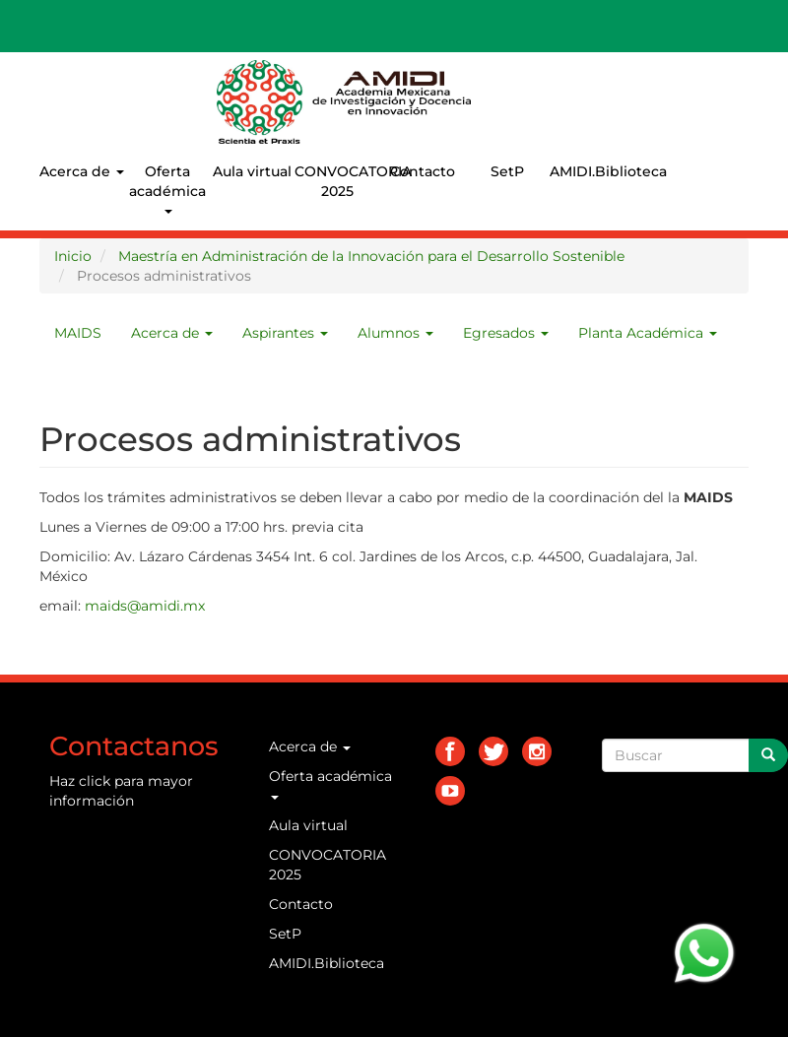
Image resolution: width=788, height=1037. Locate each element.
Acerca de (81, 171)
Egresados (506, 333)
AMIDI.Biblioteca (592, 171)
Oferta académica (167, 188)
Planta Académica (647, 333)
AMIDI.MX (514, 78)
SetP (507, 171)
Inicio (73, 256)
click (94, 781)
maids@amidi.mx (145, 606)
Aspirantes (285, 333)
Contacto (422, 171)
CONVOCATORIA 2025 (337, 181)
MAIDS (77, 333)
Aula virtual (252, 171)
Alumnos (395, 333)
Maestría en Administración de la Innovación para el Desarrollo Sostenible (371, 256)
